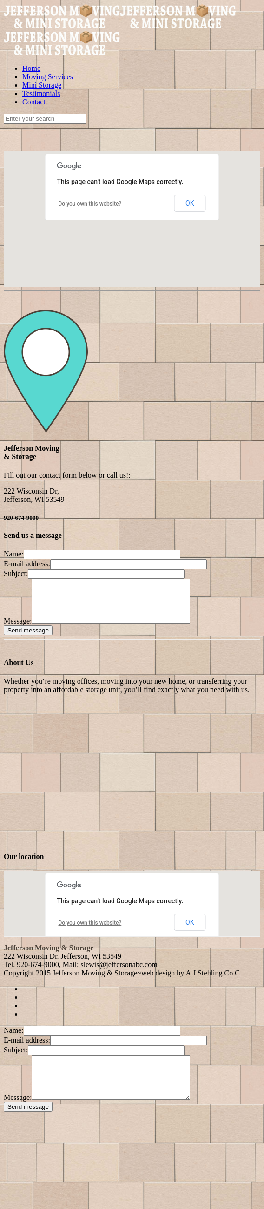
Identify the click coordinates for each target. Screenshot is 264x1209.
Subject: (16, 573)
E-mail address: (27, 564)
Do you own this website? (90, 203)
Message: (18, 629)
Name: (14, 554)
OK (189, 203)
